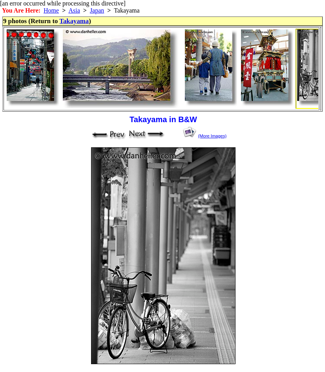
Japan (97, 10)
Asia (74, 10)
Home (51, 10)
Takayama (74, 21)
